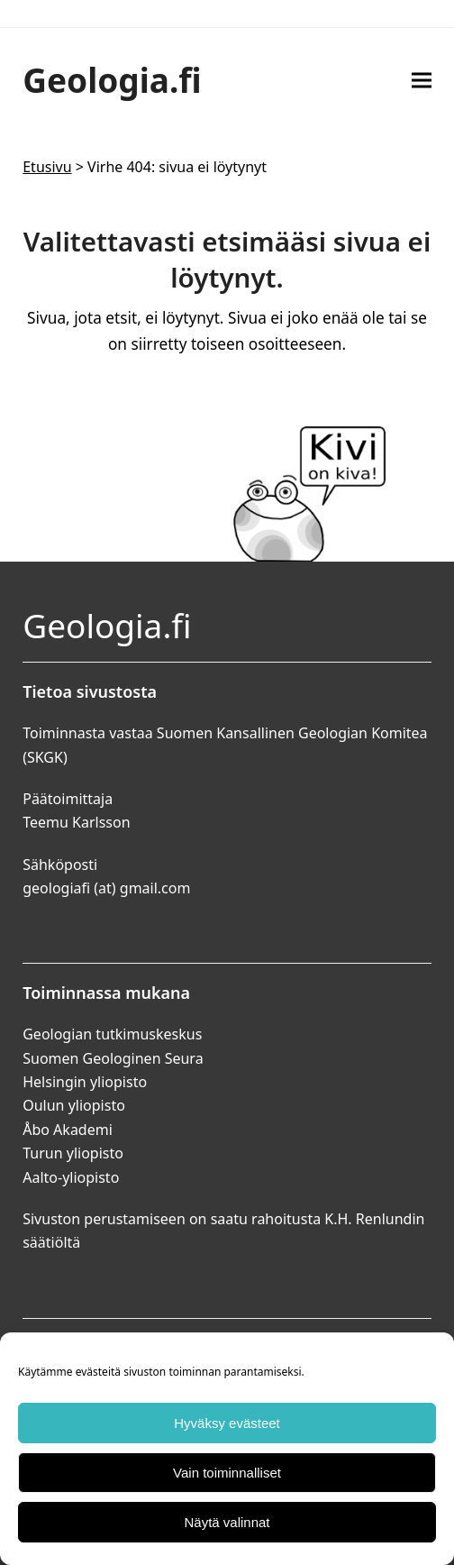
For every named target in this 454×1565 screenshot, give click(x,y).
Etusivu (47, 167)
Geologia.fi (112, 80)
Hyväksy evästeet (227, 1423)
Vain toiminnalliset (227, 1472)
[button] (421, 79)
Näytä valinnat (226, 1522)
